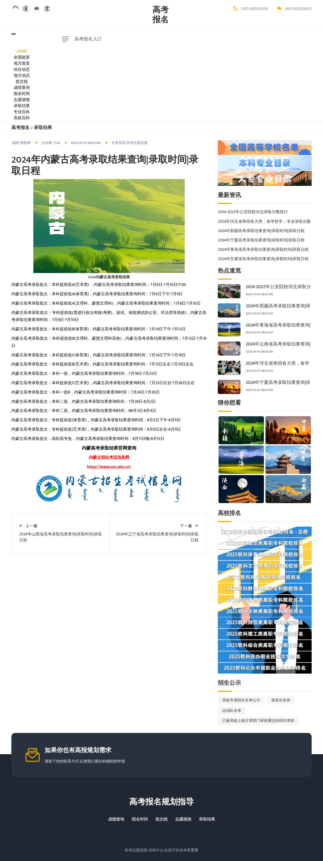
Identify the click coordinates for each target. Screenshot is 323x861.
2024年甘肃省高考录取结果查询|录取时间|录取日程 (263, 259)
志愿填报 (22, 99)
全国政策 (22, 57)
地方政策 (22, 63)
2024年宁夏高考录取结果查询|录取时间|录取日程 (261, 240)
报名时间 (22, 93)
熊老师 (25, 143)
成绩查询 (22, 87)
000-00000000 (250, 9)
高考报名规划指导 (161, 802)
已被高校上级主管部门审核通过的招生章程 (258, 721)
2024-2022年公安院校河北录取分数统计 (253, 212)
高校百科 (22, 118)
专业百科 (22, 112)
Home (21, 51)
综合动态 (22, 69)
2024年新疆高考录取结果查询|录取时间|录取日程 (261, 231)
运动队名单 (231, 710)
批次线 (22, 81)
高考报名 (160, 15)
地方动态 (22, 75)
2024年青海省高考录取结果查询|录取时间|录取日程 (263, 249)
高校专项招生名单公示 (241, 700)
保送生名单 (280, 700)
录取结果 (22, 106)
